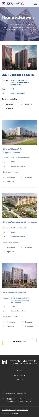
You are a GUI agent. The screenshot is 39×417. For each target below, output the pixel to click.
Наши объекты (19, 375)
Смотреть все (19, 341)
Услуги (19, 371)
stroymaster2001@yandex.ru (17, 393)
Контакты (19, 380)
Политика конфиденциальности (15, 410)
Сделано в (10, 414)
